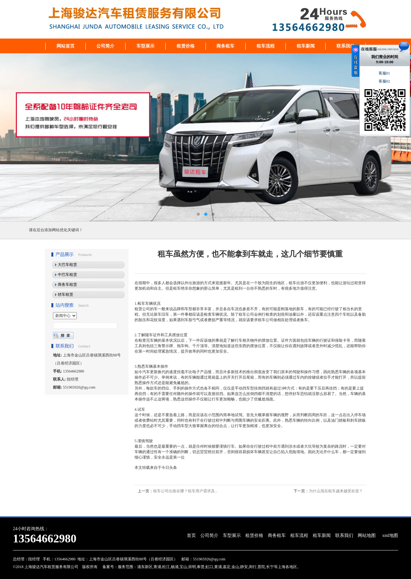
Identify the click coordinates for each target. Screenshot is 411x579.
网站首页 (65, 46)
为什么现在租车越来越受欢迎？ (336, 491)
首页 (191, 535)
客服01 (385, 73)
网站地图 (367, 535)
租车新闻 (306, 46)
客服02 (385, 81)
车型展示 (145, 46)
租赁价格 (186, 46)
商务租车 (225, 46)
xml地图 (390, 535)
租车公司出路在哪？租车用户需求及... (185, 491)
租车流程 (266, 46)
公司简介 (105, 46)
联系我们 (345, 46)
